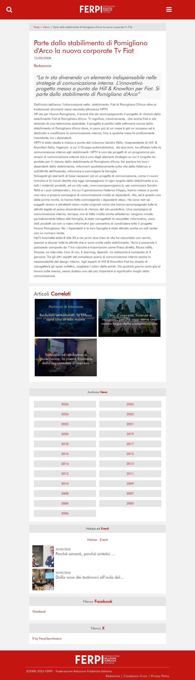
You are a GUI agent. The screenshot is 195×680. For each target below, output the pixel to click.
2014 (64, 464)
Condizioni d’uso (135, 676)
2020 (64, 434)
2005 (130, 503)
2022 (64, 424)
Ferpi (36, 27)
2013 (130, 464)
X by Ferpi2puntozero (47, 638)
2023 (130, 414)
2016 (64, 454)
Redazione (113, 676)
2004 (64, 513)
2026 (64, 404)
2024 (64, 414)
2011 (130, 473)
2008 (64, 493)
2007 (130, 493)
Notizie (92, 540)
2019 (130, 434)
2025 (130, 404)
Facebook (39, 611)
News (46, 27)
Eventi (104, 540)
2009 (130, 483)
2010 (64, 483)
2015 (130, 454)
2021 (130, 424)
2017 (130, 444)
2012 (64, 473)
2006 (64, 503)
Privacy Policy (160, 676)
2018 (64, 444)
